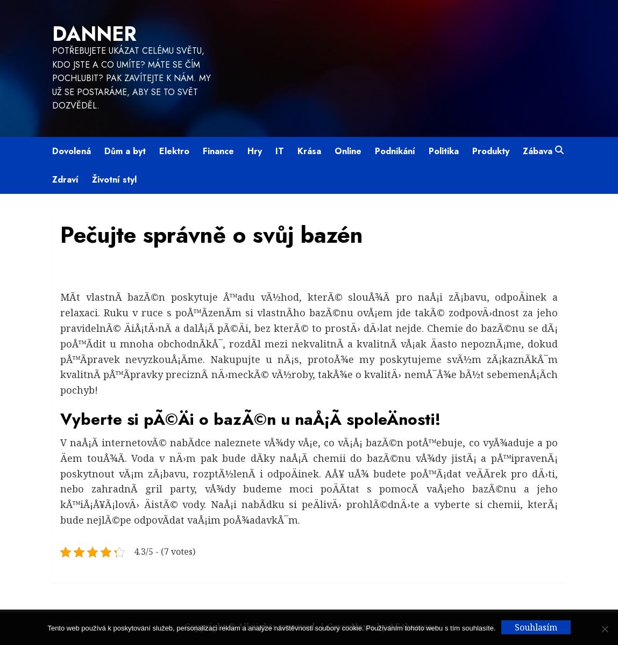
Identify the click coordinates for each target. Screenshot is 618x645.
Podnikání (395, 151)
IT (279, 151)
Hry (254, 151)
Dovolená (71, 151)
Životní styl (114, 179)
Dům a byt (125, 151)
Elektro (174, 151)
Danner (94, 33)
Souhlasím (536, 627)
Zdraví (65, 179)
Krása (309, 151)
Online (348, 151)
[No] (604, 629)
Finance (218, 151)
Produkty (490, 151)
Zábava (537, 151)
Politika (444, 151)
